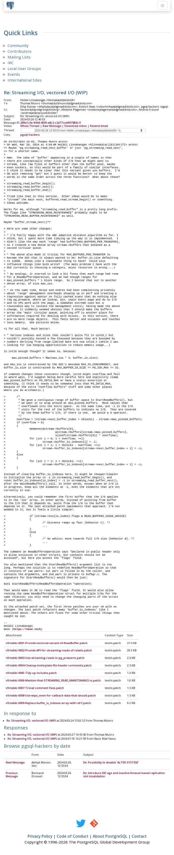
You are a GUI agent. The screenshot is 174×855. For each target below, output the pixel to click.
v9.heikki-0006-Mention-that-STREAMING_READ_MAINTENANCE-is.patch (53, 680)
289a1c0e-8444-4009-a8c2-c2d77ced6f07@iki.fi (50, 122)
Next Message (15, 762)
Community (18, 45)
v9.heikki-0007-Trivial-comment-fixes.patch (35, 688)
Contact (139, 836)
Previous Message (12, 774)
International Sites (25, 80)
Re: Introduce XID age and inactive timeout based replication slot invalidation (124, 774)
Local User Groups (24, 68)
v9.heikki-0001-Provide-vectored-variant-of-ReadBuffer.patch (47, 643)
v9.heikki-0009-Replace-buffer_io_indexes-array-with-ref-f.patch (48, 703)
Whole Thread (29, 126)
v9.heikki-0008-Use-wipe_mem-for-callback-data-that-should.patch (51, 695)
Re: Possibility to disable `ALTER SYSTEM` (111, 762)
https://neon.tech (27, 629)
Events (14, 74)
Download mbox (75, 126)
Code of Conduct (73, 836)
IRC (11, 62)
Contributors (19, 51)
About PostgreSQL (110, 836)
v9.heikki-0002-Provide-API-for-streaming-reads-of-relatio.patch (49, 650)
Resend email (99, 126)
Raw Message (52, 126)
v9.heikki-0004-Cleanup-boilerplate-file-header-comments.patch (49, 665)
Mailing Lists (19, 56)
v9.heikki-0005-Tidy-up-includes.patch (31, 673)
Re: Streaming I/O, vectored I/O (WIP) (31, 721)
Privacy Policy (40, 836)
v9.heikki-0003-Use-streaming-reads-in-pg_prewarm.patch (45, 658)
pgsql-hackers (30, 134)
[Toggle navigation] (162, 5)
